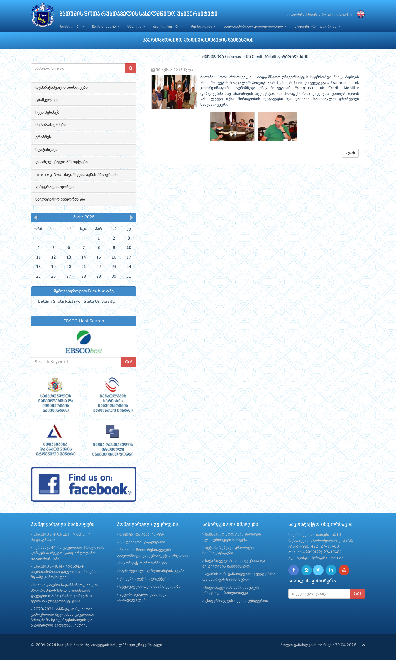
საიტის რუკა (319, 14)
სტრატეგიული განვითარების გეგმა (152, 571)
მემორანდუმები (50, 125)
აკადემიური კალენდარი (142, 542)
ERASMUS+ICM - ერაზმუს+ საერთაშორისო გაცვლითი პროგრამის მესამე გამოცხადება (67, 572)
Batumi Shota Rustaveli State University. (76, 302)
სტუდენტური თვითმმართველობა (150, 587)
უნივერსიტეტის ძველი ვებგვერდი (236, 601)
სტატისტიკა (46, 150)
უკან (350, 153)
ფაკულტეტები (168, 26)
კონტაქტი (343, 14)
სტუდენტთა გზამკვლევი (141, 534)
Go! (129, 362)
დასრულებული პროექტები (61, 162)
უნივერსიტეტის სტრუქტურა (144, 579)
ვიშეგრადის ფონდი (54, 187)
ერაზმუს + (45, 137)
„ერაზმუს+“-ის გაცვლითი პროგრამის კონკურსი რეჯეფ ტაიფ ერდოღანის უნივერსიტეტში (67, 553)
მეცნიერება (203, 26)
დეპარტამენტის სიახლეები (61, 87)
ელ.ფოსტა (294, 14)
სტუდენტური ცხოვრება (317, 26)
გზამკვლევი (47, 100)
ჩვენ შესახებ (105, 26)
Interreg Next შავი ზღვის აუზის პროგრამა (76, 175)
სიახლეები (72, 26)
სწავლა (136, 26)
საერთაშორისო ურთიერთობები (255, 26)
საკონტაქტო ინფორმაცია (60, 199)
